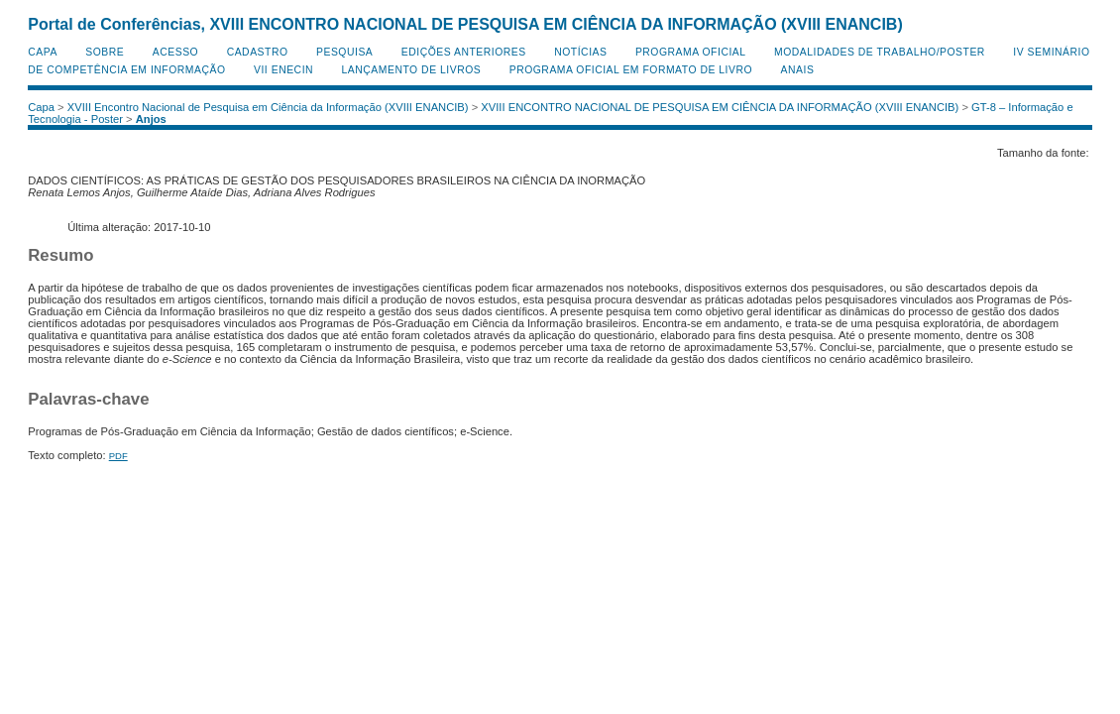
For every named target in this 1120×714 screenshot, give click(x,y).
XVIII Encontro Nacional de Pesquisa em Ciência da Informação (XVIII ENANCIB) (268, 107)
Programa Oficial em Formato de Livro (630, 69)
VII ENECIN (283, 69)
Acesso (175, 52)
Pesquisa (344, 52)
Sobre (104, 52)
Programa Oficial (690, 52)
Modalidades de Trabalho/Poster (879, 52)
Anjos (151, 119)
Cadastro (257, 52)
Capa (42, 52)
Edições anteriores (463, 52)
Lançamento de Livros (412, 69)
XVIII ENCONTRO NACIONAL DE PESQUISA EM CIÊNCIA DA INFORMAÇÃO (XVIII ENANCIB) (719, 107)
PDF (118, 455)
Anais (798, 69)
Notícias (580, 52)
